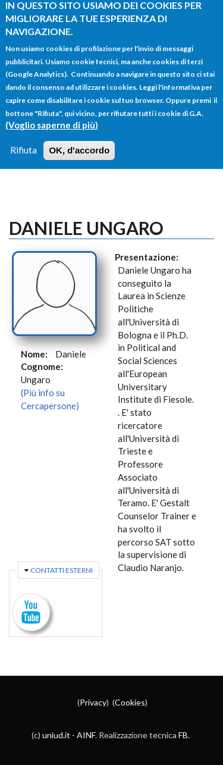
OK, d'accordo (79, 139)
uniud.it (56, 735)
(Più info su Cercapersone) (50, 399)
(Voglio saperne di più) (51, 114)
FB (183, 735)
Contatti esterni (61, 570)
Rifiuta (23, 139)
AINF (86, 735)
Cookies (130, 702)
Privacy (93, 702)
